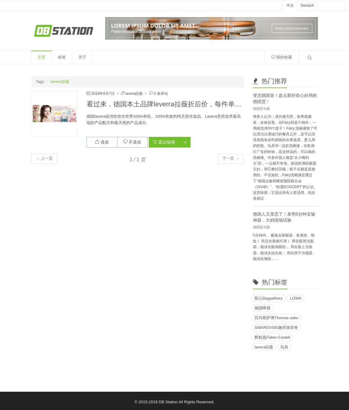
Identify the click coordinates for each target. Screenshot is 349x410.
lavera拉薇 (134, 93)
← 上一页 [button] (44, 158)
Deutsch (307, 5)
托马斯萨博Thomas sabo (276, 318)
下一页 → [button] (230, 158)
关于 (82, 57)
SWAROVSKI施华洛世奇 (276, 327)
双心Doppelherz (269, 298)
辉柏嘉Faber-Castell (272, 337)
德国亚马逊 (261, 108)
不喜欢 (132, 142)
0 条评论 (161, 93)
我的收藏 (281, 57)
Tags (40, 81)
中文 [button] (290, 5)
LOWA (295, 298)
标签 (62, 57)
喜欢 (102, 142)
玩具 (284, 347)
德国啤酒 (262, 308)
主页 (41, 57)
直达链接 (164, 142)
